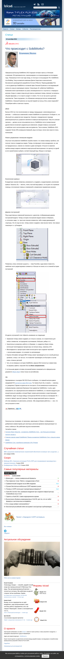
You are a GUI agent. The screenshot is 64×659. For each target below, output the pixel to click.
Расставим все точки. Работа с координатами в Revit (22, 481)
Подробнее (7, 643)
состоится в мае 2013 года (23, 383)
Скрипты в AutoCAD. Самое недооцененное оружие (22, 496)
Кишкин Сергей (7, 600)
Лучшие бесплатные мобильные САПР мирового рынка (23, 486)
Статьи (12, 29)
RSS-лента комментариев (12, 578)
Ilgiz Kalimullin (7, 615)
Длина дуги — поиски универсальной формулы (21, 478)
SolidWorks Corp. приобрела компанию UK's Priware (21, 442)
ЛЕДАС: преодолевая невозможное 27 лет (14, 620)
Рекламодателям (35, 29)
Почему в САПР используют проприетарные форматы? (23, 489)
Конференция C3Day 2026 (12, 465)
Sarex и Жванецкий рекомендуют (12, 612)
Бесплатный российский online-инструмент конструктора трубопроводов (29, 506)
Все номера (7, 526)
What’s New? (16, 372)
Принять (45, 656)
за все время (16, 475)
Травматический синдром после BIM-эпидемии (21, 483)
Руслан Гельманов (8, 583)
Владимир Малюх (27, 53)
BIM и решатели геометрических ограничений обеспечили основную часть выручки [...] (31, 452)
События (25, 29)
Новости (5, 29)
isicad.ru (24, 631)
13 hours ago (20, 597)
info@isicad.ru (23, 636)
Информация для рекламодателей (13, 646)
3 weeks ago (25, 612)
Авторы (18, 29)
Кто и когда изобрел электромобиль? (17, 504)
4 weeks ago (29, 620)
